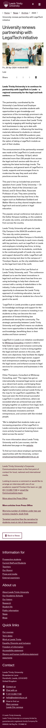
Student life (7, 606)
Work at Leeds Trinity (11, 639)
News (15, 13)
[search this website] (33, 4)
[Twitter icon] (23, 77)
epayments (7, 657)
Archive (24, 13)
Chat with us (11, 690)
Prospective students (11, 559)
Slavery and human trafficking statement (20, 654)
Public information (10, 610)
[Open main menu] (39, 4)
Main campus (12, 704)
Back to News (12, 535)
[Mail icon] (36, 77)
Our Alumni (7, 570)
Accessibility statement (12, 650)
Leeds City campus (14, 707)
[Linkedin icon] (29, 77)
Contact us (11, 686)
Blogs (4, 617)
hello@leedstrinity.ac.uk (16, 697)
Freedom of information (12, 646)
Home (7, 13)
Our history (7, 599)
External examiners (11, 577)
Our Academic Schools (12, 595)
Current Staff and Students (14, 563)
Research (6, 603)
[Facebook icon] (17, 77)
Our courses (7, 632)
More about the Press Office (14, 498)
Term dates (7, 635)
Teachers (6, 566)
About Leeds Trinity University (15, 592)
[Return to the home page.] (13, 4)
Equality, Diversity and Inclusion (16, 643)
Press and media (9, 574)
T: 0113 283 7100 (13, 694)
